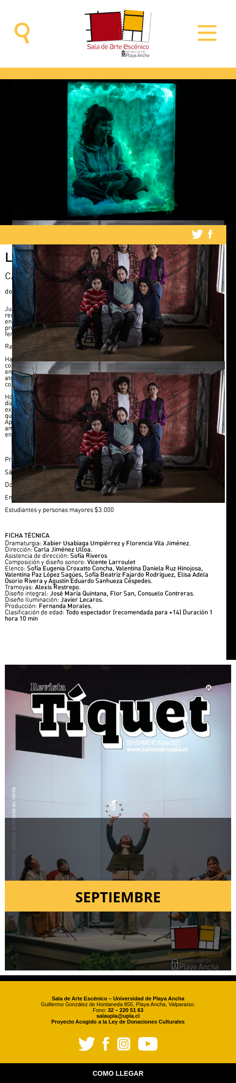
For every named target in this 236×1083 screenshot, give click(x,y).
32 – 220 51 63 (125, 1010)
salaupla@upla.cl (118, 1016)
